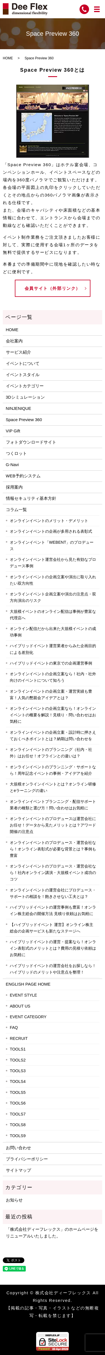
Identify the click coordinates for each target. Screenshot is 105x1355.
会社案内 (14, 340)
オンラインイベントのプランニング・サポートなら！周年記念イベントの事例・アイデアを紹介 (53, 770)
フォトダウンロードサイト (31, 442)
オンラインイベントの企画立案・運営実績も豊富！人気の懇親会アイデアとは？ (51, 694)
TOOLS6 (18, 1103)
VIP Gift (13, 430)
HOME (8, 58)
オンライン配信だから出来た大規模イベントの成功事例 (53, 631)
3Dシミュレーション (25, 397)
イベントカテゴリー (25, 385)
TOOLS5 (18, 1092)
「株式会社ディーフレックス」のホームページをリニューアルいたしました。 (52, 1232)
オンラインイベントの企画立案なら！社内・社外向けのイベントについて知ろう (53, 677)
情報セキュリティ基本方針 (31, 498)
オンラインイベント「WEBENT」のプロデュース (52, 545)
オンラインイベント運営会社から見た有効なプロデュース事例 (53, 562)
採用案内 (14, 487)
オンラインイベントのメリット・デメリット (49, 520)
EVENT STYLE (23, 995)
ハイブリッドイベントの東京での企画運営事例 (51, 663)
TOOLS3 (18, 1071)
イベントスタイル (22, 374)
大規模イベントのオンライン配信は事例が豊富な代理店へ (53, 614)
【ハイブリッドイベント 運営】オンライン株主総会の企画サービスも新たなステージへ (51, 927)
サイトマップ (18, 1170)
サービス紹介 (18, 352)
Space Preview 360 (24, 419)
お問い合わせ (18, 1147)
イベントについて (22, 363)
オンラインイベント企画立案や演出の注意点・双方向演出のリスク (53, 597)
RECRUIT (19, 1038)
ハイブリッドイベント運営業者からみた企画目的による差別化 (53, 648)
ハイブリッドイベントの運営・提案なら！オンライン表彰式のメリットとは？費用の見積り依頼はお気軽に (53, 948)
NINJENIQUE (18, 408)
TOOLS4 (18, 1081)
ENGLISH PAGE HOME (28, 984)
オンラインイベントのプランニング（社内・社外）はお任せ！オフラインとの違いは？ (51, 752)
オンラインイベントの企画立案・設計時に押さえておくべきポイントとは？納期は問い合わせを (53, 735)
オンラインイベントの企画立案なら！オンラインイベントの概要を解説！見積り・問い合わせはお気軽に (53, 715)
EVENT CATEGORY (28, 1017)
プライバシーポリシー (27, 1159)
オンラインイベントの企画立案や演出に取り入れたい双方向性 (53, 580)
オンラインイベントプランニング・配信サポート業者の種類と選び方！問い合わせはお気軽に (53, 804)
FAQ (14, 1027)
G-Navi (12, 464)
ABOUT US (20, 1006)
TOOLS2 (18, 1060)
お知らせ (14, 1200)
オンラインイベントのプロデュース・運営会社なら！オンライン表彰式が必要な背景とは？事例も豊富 (53, 849)
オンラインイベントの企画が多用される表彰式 (51, 531)
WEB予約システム (23, 475)
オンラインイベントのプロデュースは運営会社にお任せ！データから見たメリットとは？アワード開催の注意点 (53, 825)
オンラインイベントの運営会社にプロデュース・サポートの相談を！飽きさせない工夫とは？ (53, 893)
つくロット (16, 453)
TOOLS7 (18, 1114)
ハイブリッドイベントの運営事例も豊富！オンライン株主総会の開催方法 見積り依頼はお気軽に (53, 910)
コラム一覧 (16, 509)
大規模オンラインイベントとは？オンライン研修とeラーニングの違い (53, 787)
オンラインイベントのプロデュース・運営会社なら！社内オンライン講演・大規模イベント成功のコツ (53, 872)
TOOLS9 (18, 1135)
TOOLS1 (18, 1049)
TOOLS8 (18, 1125)
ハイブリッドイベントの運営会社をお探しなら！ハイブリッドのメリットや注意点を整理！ (53, 968)
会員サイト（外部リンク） (52, 288)
